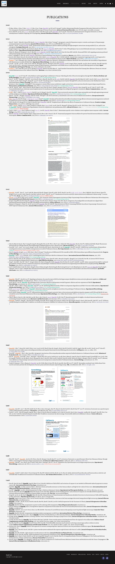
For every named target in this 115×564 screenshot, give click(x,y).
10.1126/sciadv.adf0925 (73, 202)
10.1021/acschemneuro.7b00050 (81, 474)
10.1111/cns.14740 (59, 100)
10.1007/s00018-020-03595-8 (45, 281)
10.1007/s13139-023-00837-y (32, 77)
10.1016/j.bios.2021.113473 (67, 299)
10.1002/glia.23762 (90, 365)
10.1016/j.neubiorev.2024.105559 (48, 86)
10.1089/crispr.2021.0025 (82, 249)
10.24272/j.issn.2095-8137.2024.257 (44, 47)
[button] (105, 3)
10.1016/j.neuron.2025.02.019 (88, 55)
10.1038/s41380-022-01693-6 (29, 265)
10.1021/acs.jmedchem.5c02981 (74, 33)
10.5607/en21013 (27, 291)
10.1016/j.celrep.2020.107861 (17, 352)
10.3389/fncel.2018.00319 (80, 461)
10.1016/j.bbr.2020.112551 (37, 355)
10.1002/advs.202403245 (90, 107)
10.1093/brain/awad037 (33, 196)
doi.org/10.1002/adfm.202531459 (90, 30)
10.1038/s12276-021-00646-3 (36, 287)
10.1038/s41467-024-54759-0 (45, 115)
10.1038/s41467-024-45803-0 (16, 91)
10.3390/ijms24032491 (47, 199)
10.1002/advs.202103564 (87, 245)
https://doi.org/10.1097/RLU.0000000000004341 (70, 260)
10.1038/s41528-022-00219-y (30, 270)
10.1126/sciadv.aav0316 (30, 415)
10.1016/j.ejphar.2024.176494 (31, 97)
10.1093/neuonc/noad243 (43, 82)
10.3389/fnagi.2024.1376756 (31, 104)
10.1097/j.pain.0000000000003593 (52, 54)
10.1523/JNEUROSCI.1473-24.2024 (61, 44)
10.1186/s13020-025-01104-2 (90, 59)
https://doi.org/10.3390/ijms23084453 (19, 257)
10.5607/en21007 (35, 284)
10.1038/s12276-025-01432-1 (54, 50)
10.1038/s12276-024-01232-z (62, 94)
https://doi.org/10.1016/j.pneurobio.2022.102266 (36, 254)
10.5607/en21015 (80, 294)
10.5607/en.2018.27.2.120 (37, 464)
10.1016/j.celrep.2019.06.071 (59, 410)
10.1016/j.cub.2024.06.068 (27, 112)
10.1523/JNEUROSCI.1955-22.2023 (59, 206)
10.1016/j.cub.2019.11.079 (16, 361)
